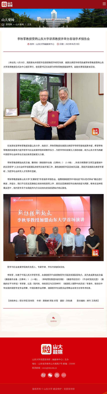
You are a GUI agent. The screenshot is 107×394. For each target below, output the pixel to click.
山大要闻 (20, 24)
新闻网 (9, 24)
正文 (29, 24)
